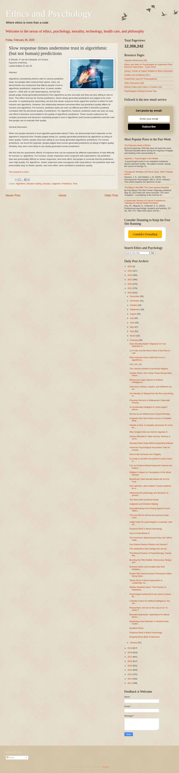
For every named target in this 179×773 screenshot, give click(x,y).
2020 (130, 292)
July (132, 318)
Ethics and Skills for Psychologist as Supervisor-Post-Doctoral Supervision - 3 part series (148, 65)
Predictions (67, 183)
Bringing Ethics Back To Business (144, 637)
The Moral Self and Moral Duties (144, 499)
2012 (130, 679)
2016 (130, 661)
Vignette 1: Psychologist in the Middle (141, 158)
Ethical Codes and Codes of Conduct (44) (143, 87)
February (134, 340)
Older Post (111, 195)
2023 (130, 279)
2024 (130, 275)
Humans (47, 183)
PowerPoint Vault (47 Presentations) (140, 79)
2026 (130, 266)
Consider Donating (145, 234)
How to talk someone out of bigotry (145, 454)
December (135, 296)
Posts (10, 757)
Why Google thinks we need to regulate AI (148, 432)
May (132, 327)
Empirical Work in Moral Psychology (145, 529)
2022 (130, 284)
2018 (130, 652)
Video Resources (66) (134, 83)
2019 (130, 648)
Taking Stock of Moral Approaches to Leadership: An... (146, 581)
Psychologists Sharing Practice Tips (140, 91)
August (133, 314)
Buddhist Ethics (136, 628)
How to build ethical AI (139, 533)
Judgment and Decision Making (143, 504)
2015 (130, 665)
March (133, 336)
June (132, 322)
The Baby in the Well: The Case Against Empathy (146, 187)
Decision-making (34, 183)
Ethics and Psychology (49, 13)
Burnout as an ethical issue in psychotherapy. (149, 414)
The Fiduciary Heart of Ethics (137, 145)
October (134, 305)
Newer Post (13, 195)
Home (62, 195)
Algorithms (21, 183)
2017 (130, 657)
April (132, 331)
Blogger (105, 767)
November (135, 301)
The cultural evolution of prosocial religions (148, 368)
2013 (130, 674)
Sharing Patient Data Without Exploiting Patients (151, 443)
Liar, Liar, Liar (135, 364)
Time (75, 183)
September (135, 309)
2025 (130, 271)
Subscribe (149, 126)
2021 (130, 288)
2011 (130, 683)
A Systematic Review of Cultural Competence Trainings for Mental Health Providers (144, 201)
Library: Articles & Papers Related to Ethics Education (148, 71)
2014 (130, 670)
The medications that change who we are (148, 549)
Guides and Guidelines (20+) (137, 75)
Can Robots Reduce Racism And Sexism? (148, 544)
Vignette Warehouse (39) (135, 60)
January (134, 642)
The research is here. (19, 172)
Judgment (56, 183)
